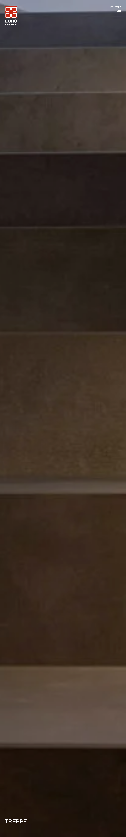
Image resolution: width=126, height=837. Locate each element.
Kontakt (115, 7)
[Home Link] (11, 16)
